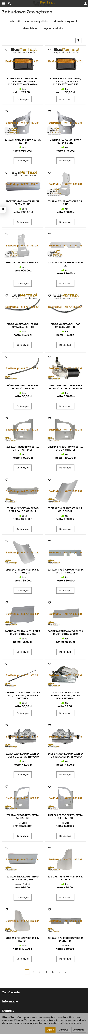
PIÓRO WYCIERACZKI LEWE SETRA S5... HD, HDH (65, 326)
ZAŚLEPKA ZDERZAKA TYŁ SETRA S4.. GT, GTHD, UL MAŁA (22, 632)
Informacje (44, 1001)
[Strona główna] (44, 3)
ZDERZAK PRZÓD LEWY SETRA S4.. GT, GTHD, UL (22, 448)
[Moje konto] (85, 3)
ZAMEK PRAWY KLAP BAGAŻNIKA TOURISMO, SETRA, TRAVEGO (65, 755)
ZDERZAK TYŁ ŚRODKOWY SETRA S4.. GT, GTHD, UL (65, 571)
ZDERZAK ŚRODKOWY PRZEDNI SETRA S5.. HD (22, 203)
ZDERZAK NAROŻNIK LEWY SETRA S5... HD (23, 141)
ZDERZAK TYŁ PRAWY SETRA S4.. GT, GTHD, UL (65, 510)
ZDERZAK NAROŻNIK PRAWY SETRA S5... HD (65, 141)
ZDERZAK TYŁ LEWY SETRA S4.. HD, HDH (22, 939)
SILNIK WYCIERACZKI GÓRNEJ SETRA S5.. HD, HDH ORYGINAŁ (65, 387)
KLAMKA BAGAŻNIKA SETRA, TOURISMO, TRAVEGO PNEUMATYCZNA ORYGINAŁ (22, 81)
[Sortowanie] (84, 40)
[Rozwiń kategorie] (3, 3)
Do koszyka (23, 99)
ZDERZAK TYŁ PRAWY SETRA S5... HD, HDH (65, 203)
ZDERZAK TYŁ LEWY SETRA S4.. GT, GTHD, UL (22, 571)
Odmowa (63, 1029)
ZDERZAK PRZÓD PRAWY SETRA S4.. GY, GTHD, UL (65, 448)
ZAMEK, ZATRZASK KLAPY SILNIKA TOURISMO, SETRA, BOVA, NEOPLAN (65, 695)
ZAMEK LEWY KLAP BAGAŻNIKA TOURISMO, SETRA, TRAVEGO (22, 755)
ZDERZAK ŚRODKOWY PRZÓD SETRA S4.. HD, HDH (23, 878)
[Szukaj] (9, 3)
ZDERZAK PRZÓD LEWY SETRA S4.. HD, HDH (22, 817)
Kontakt (8, 1011)
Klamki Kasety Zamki (66, 21)
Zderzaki (15, 21)
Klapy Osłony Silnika (37, 21)
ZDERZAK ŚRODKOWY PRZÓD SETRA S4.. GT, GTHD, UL (23, 510)
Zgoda (50, 1029)
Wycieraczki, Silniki (54, 28)
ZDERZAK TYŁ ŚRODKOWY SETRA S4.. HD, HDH (65, 939)
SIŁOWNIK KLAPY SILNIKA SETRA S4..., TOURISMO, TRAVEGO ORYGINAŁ (22, 695)
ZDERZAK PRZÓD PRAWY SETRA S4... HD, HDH (65, 817)
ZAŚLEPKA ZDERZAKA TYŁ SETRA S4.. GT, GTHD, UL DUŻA (65, 632)
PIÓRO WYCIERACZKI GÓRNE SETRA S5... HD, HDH (22, 387)
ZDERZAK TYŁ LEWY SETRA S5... (22, 262)
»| (66, 972)
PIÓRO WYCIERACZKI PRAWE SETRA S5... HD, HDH (22, 326)
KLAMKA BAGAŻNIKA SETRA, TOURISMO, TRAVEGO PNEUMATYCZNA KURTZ (65, 81)
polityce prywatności (70, 1023)
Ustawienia (78, 1029)
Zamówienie (44, 992)
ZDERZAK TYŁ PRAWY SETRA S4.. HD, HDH (65, 878)
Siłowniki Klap (30, 28)
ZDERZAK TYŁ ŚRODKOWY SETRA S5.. (65, 264)
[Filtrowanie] (78, 40)
